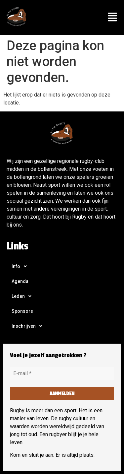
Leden (23, 296)
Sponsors (22, 311)
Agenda (20, 281)
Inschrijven (29, 326)
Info (21, 266)
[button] (112, 17)
